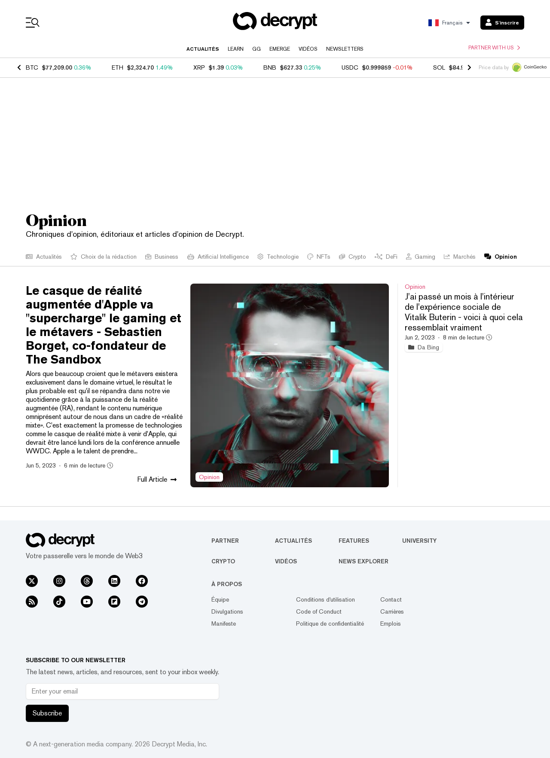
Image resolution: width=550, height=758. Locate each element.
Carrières (392, 611)
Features (354, 540)
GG (256, 49)
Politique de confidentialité (330, 623)
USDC (350, 67)
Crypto (223, 561)
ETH (117, 67)
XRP (199, 67)
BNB (269, 67)
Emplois (390, 623)
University (419, 540)
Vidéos (308, 49)
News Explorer (363, 561)
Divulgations (227, 611)
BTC (32, 67)
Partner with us (494, 48)
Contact (391, 599)
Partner (225, 540)
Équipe (220, 599)
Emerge (279, 49)
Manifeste (223, 623)
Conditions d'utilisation (325, 599)
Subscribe (47, 713)
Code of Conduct (319, 611)
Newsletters (345, 49)
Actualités (202, 49)
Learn (236, 49)
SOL (439, 67)
